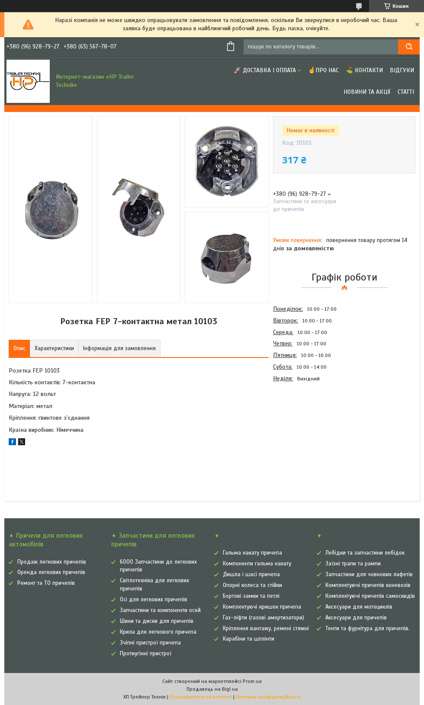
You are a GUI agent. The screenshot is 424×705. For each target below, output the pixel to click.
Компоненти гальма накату (257, 563)
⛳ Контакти (364, 70)
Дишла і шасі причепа (251, 574)
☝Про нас (323, 70)
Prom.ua (252, 681)
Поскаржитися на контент (201, 697)
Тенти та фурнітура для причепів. (367, 628)
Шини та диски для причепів (156, 621)
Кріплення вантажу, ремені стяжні (266, 628)
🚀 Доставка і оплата (265, 70)
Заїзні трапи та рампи (353, 563)
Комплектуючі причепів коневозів (368, 585)
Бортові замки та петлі (251, 596)
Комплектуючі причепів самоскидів (370, 596)
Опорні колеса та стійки (252, 585)
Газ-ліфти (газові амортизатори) (263, 617)
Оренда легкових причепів (51, 572)
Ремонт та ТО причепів (46, 583)
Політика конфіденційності (268, 697)
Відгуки (402, 70)
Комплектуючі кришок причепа (262, 606)
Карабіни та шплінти (248, 638)
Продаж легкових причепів (51, 561)
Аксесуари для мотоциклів (358, 606)
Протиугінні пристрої (145, 653)
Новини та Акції (367, 92)
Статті (406, 92)
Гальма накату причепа (252, 552)
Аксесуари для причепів (356, 617)
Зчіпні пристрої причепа (150, 642)
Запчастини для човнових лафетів (369, 574)
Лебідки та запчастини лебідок (365, 552)
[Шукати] (409, 46)
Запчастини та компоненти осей (160, 610)
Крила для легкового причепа (158, 631)
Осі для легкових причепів (153, 599)
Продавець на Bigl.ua (212, 689)
